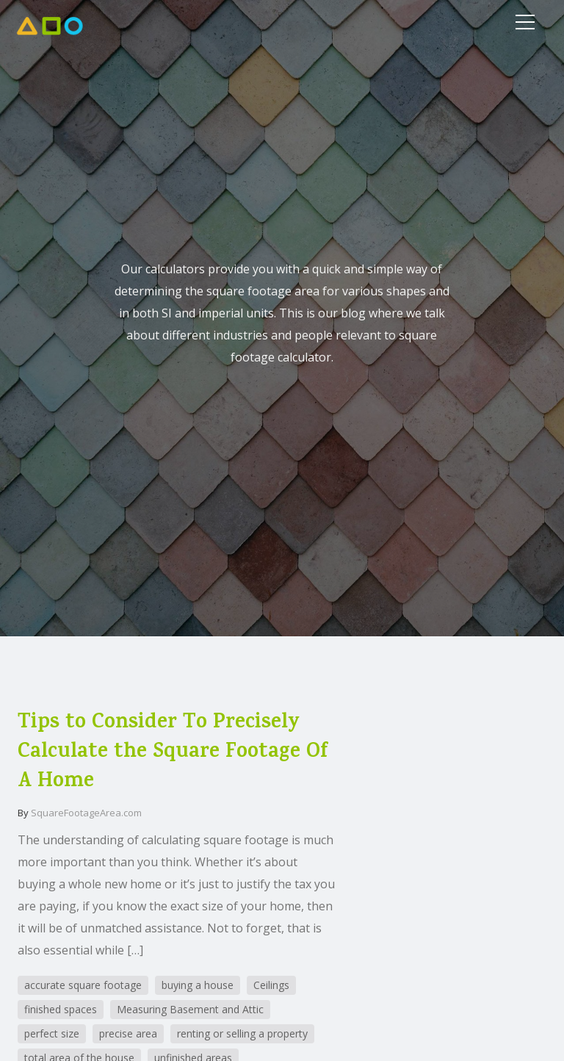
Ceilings (271, 985)
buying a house (198, 985)
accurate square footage (83, 985)
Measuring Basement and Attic (190, 1009)
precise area (128, 1033)
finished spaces (60, 1009)
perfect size (51, 1033)
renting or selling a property (242, 1033)
